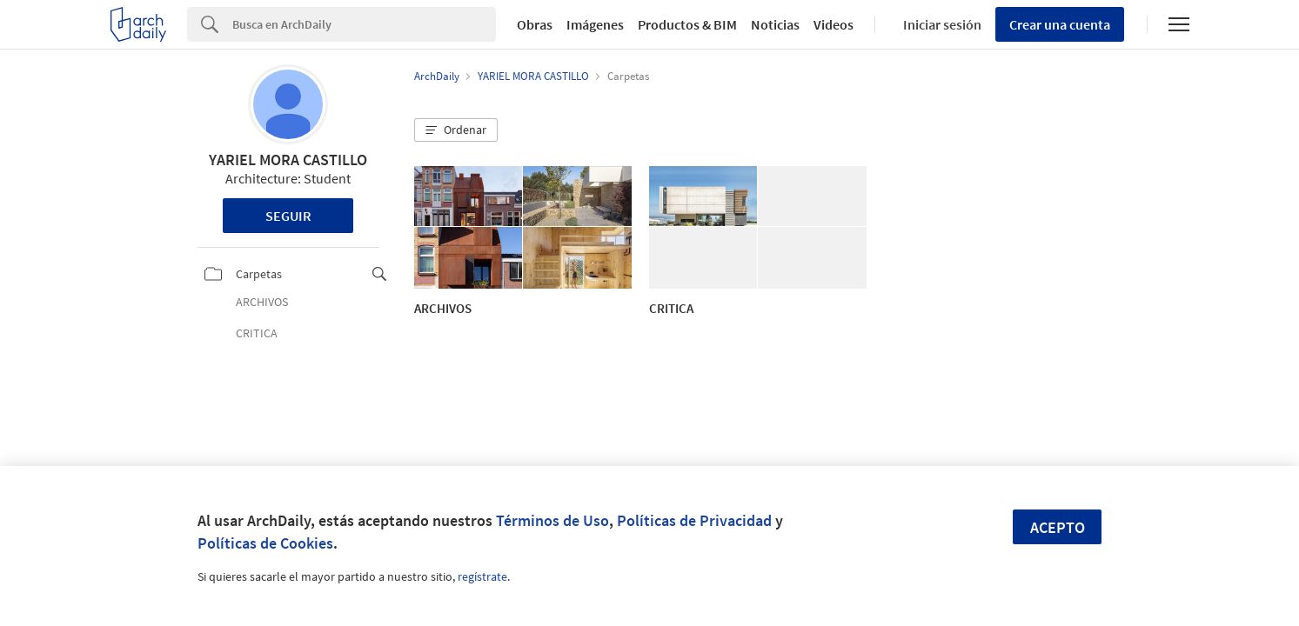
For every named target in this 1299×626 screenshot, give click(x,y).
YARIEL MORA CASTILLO (288, 160)
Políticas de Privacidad (694, 520)
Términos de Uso (552, 520)
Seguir (288, 215)
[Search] (364, 24)
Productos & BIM (687, 24)
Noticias (775, 24)
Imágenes (595, 24)
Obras (534, 24)
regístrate (482, 576)
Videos (834, 24)
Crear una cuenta (1059, 24)
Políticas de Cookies (265, 543)
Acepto (1057, 527)
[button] (456, 130)
